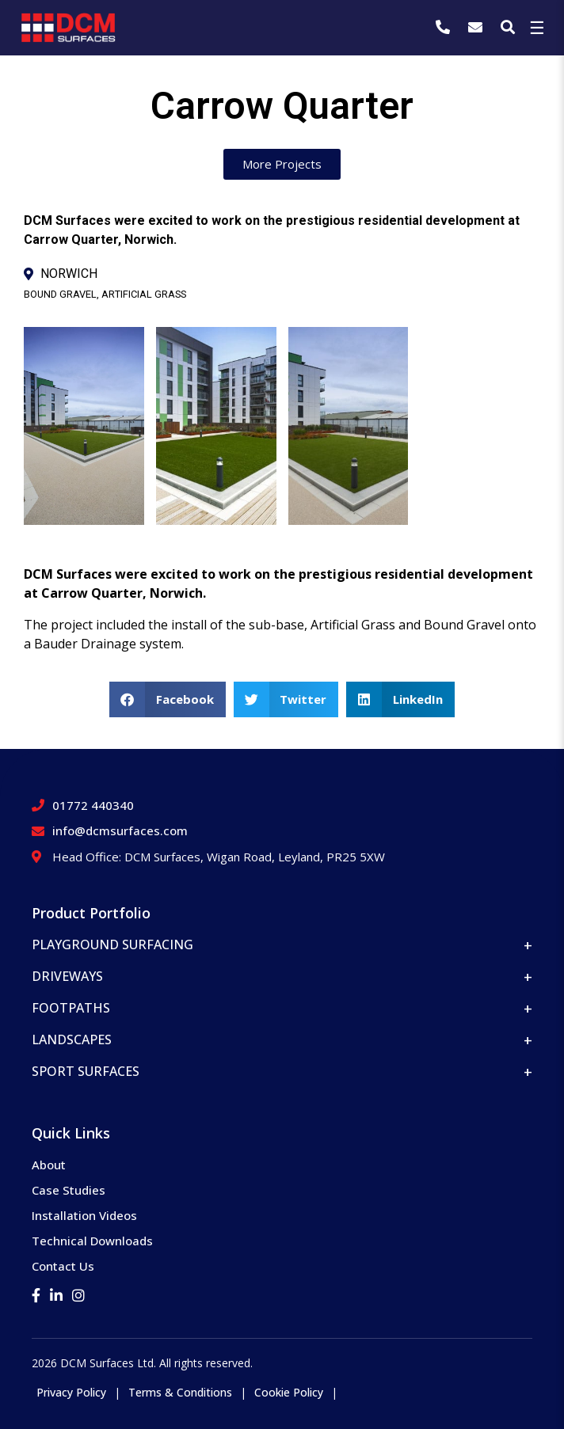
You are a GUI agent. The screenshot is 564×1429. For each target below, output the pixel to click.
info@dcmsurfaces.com (120, 830)
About (49, 1164)
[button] (167, 699)
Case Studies (68, 1190)
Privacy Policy (71, 1392)
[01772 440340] (445, 27)
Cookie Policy (288, 1392)
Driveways (67, 976)
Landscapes (72, 1039)
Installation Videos (84, 1215)
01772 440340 (93, 805)
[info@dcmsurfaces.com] (477, 27)
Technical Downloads (92, 1240)
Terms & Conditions (180, 1392)
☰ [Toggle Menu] (537, 27)
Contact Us (63, 1266)
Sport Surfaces (85, 1071)
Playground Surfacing (112, 944)
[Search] (507, 27)
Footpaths (71, 1008)
